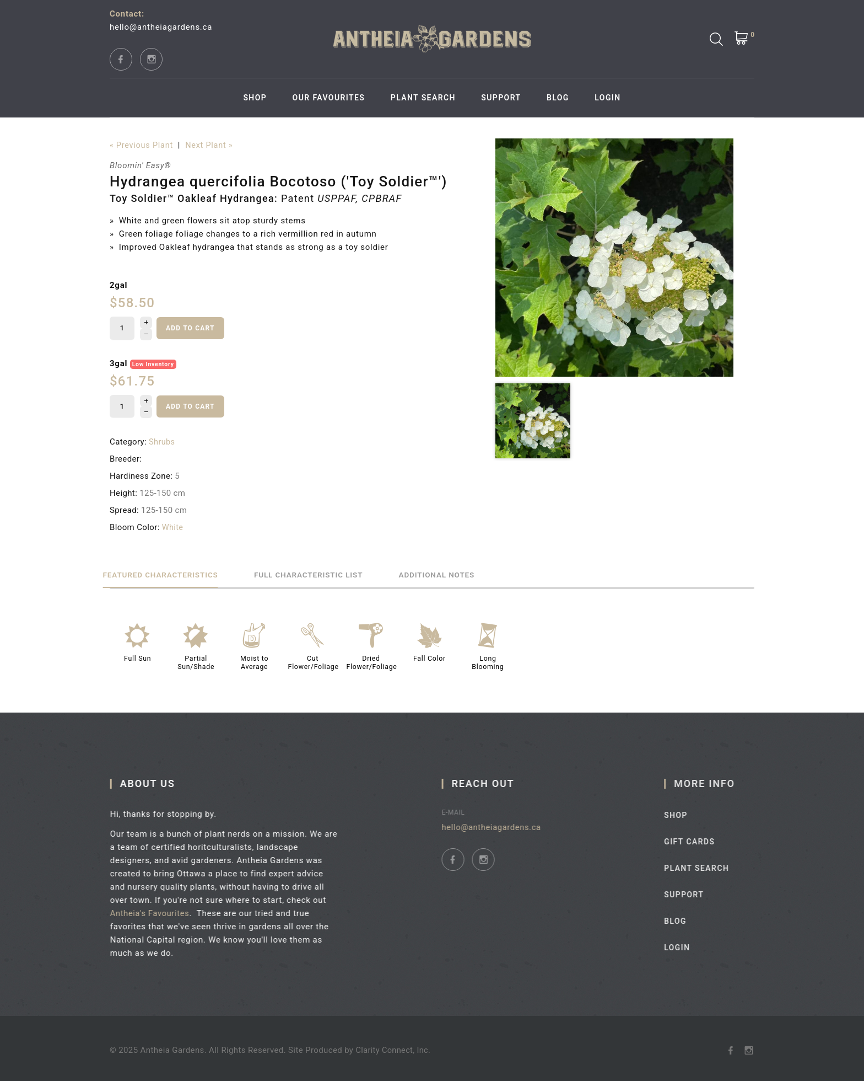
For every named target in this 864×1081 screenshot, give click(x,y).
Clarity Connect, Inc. (394, 1047)
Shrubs (162, 439)
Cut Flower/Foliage (314, 659)
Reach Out (493, 779)
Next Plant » (211, 146)
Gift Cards (704, 837)
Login (607, 97)
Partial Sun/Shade (196, 659)
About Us (153, 779)
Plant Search (423, 97)
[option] (614, 258)
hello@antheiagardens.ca (161, 27)
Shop (255, 97)
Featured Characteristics (170, 571)
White (173, 524)
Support (501, 97)
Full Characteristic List (337, 571)
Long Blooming (487, 659)
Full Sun (137, 655)
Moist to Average (254, 659)
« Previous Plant (142, 146)
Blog (558, 97)
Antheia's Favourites (156, 909)
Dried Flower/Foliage (373, 659)
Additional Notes (485, 571)
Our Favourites (329, 97)
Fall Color (429, 655)
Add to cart (190, 327)
